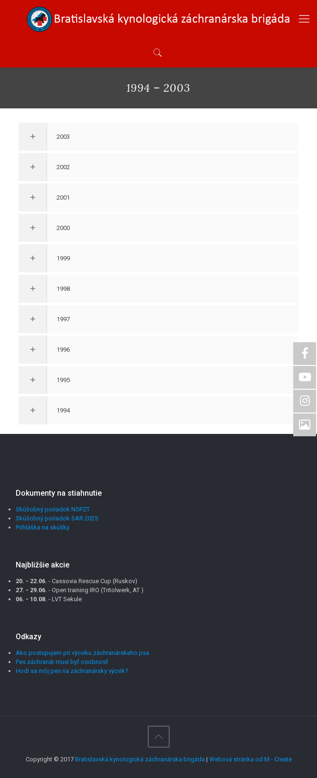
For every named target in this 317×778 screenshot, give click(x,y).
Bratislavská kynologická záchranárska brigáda (140, 759)
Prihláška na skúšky (42, 527)
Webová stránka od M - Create (250, 759)
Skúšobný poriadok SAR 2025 (57, 518)
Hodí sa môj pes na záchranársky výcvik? (72, 670)
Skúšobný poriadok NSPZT (53, 509)
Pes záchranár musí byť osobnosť (62, 661)
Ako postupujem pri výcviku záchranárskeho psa (82, 652)
